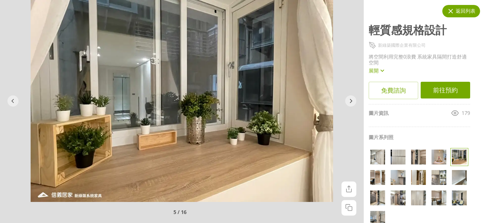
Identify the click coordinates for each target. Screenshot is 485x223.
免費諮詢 (393, 90)
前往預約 (445, 90)
